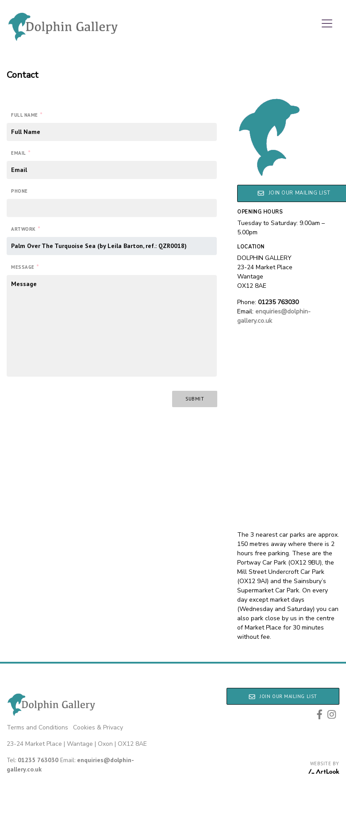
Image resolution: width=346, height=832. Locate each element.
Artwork (25, 229)
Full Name (26, 114)
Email (20, 152)
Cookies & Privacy (98, 727)
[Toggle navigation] (327, 23)
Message (24, 267)
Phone (19, 191)
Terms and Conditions (37, 727)
